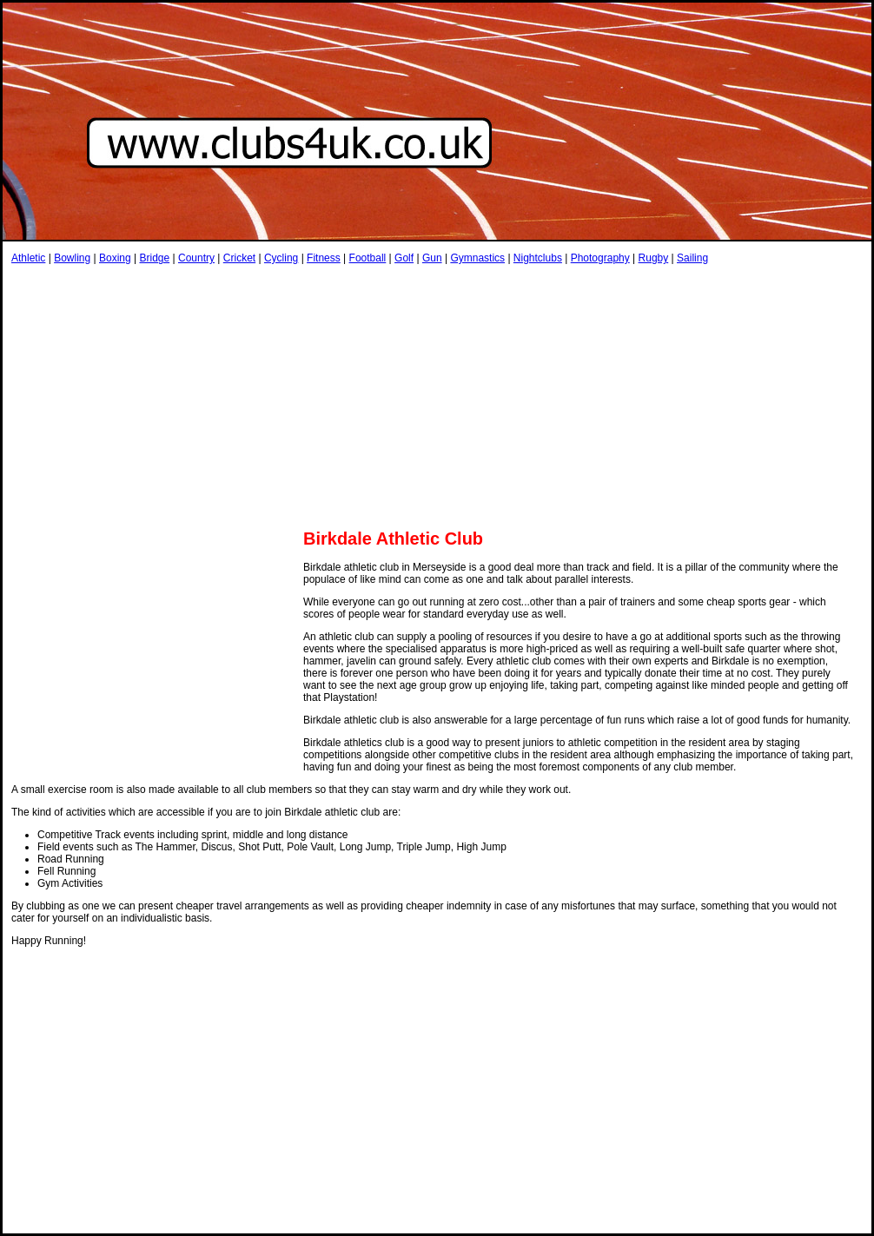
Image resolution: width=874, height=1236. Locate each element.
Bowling (72, 258)
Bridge (154, 258)
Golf (404, 258)
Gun (432, 258)
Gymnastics (477, 258)
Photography (600, 258)
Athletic (28, 258)
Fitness (324, 258)
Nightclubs (537, 258)
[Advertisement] (214, 396)
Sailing (692, 258)
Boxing (115, 258)
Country (196, 258)
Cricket (239, 258)
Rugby (654, 258)
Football (368, 258)
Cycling (281, 258)
